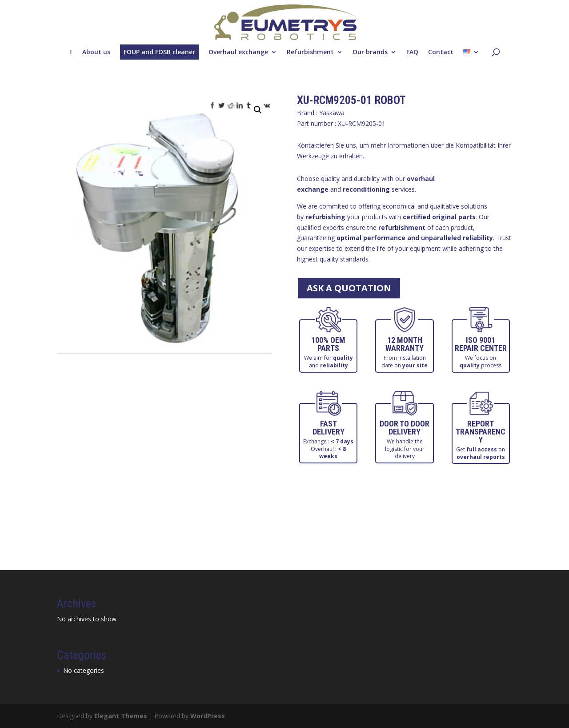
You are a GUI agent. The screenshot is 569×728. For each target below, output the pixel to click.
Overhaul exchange (238, 52)
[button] (258, 110)
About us (96, 52)
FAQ (412, 52)
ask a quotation (349, 288)
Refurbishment (310, 52)
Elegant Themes (120, 716)
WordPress (207, 716)
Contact (440, 52)
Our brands (370, 52)
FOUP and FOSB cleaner (159, 52)
